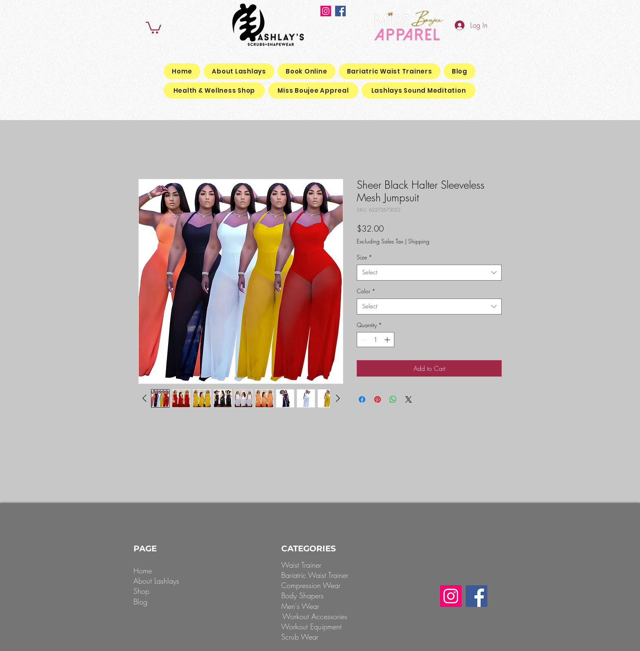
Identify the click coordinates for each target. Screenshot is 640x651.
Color (366, 291)
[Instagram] (325, 11)
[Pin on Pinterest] (377, 399)
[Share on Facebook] (362, 399)
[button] (153, 26)
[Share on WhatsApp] (393, 399)
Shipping (418, 241)
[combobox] (429, 273)
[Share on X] (408, 399)
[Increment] (388, 339)
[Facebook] (340, 11)
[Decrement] (363, 339)
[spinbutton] (375, 339)
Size (364, 257)
